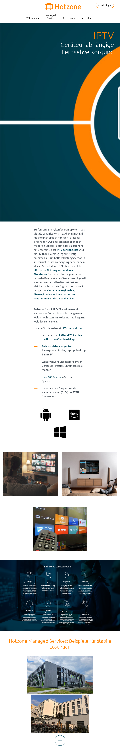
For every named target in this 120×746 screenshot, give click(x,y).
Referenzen (69, 18)
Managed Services (51, 16)
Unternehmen (87, 18)
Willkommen (32, 18)
